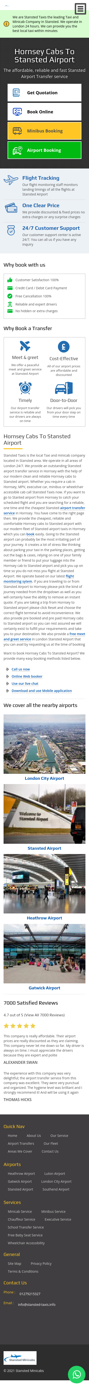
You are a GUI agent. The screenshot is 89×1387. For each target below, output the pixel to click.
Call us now (21, 669)
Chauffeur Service (21, 1219)
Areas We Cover (20, 1151)
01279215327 (29, 1294)
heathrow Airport (21, 1173)
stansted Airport (20, 1189)
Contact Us (50, 1151)
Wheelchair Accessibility (26, 1243)
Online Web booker (27, 676)
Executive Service (58, 1219)
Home (12, 1135)
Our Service (59, 1135)
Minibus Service (53, 1211)
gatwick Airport (20, 1181)
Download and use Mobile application (42, 690)
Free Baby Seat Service (25, 1235)
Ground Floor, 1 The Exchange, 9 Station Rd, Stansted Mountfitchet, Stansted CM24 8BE (46, 1320)
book (30, 534)
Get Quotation (42, 92)
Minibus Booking (45, 131)
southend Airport (56, 1189)
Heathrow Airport (44, 917)
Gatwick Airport (44, 987)
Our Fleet (51, 1143)
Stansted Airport (44, 848)
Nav (80, 9)
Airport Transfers (21, 1143)
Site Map (14, 1263)
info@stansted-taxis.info (37, 1304)
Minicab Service (20, 1211)
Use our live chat (25, 683)
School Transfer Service (26, 1227)
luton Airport (54, 1173)
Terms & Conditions (23, 1271)
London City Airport (44, 778)
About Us (34, 1135)
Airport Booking (44, 150)
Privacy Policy (41, 1263)
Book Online (40, 112)
